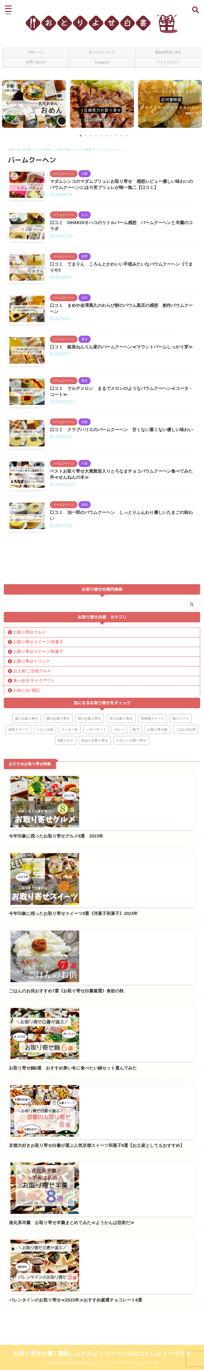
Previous (6, 102)
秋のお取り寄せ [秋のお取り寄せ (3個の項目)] (89, 815)
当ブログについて (102, 52)
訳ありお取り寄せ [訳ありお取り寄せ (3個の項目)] (94, 837)
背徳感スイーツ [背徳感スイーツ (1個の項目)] (152, 815)
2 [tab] (85, 135)
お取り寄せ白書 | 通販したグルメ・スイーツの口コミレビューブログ (102, 1353)
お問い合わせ (36, 62)
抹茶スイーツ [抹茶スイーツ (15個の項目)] (18, 826)
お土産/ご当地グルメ (32, 767)
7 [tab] (111, 135)
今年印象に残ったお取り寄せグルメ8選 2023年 (128, 873)
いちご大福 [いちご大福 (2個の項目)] (45, 826)
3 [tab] (90, 135)
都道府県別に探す (168, 52)
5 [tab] (100, 135)
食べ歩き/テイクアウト (34, 777)
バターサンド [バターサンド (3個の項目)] (96, 826)
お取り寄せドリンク (31, 757)
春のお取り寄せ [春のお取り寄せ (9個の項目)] (26, 815)
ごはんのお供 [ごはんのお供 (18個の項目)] (186, 826)
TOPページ (36, 52)
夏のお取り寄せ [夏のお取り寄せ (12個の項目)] (58, 815)
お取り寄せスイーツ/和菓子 (38, 748)
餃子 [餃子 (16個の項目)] (136, 826)
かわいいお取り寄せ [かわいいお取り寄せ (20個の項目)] (131, 837)
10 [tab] (126, 135)
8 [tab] (116, 135)
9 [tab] (121, 135)
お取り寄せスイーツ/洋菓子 (38, 738)
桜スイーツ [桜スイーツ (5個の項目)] (180, 815)
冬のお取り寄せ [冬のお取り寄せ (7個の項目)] (121, 815)
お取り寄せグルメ (29, 728)
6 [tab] (105, 135)
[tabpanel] (34, 104)
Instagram (102, 62)
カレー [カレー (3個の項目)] (119, 826)
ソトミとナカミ (168, 62)
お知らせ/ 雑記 (26, 786)
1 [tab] (80, 135)
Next (197, 102)
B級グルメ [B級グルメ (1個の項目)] (65, 837)
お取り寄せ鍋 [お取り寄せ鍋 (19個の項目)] (157, 826)
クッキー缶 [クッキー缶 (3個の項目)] (69, 826)
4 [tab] (95, 135)
